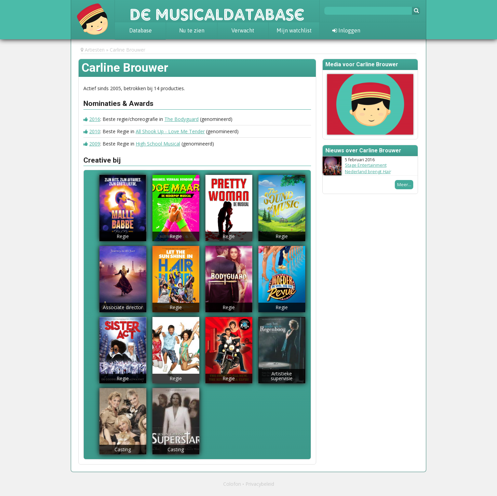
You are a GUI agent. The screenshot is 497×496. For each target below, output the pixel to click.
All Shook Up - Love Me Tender (170, 131)
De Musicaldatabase (217, 11)
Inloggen (346, 30)
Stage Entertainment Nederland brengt (368, 168)
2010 (94, 131)
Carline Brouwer (127, 49)
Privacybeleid (259, 484)
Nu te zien (191, 30)
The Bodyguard (181, 119)
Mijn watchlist (294, 30)
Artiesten (95, 49)
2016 (94, 119)
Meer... (404, 184)
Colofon (232, 484)
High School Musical (158, 143)
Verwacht (242, 30)
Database (140, 30)
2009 (94, 143)
